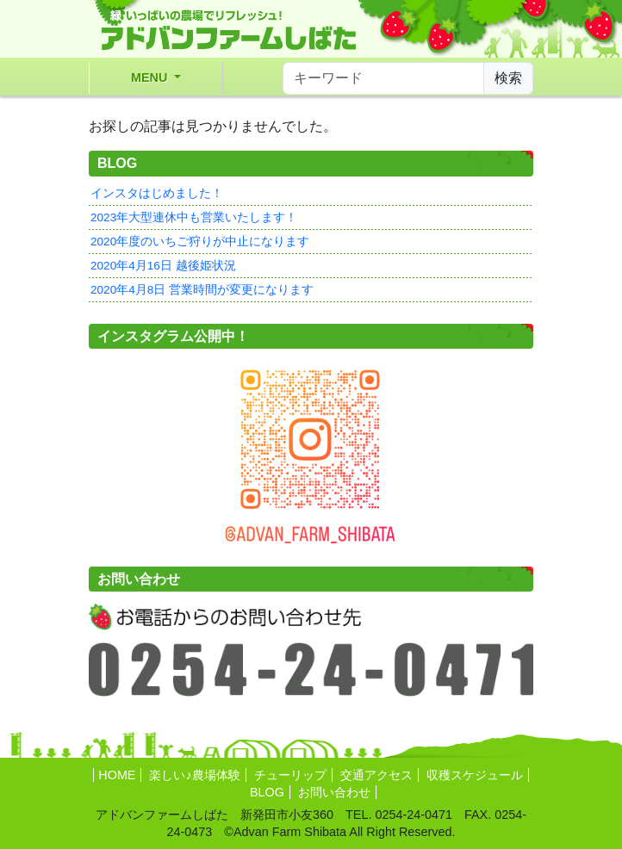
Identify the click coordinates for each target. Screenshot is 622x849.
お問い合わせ (334, 792)
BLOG (267, 792)
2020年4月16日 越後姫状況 (163, 265)
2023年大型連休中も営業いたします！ (193, 217)
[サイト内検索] (383, 78)
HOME (116, 775)
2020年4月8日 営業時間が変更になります (202, 289)
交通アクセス (376, 775)
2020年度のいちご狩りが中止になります (199, 241)
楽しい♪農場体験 (194, 775)
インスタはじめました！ (156, 193)
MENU (151, 77)
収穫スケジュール (474, 775)
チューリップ (290, 775)
